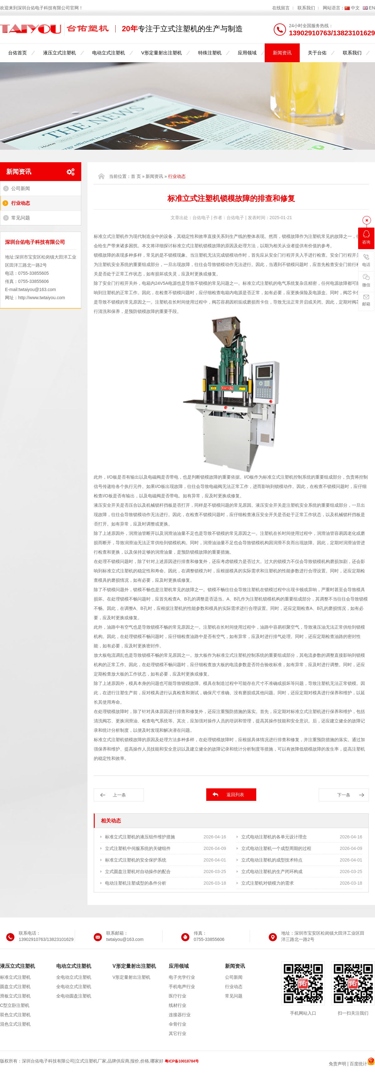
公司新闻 (20, 188)
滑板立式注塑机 (15, 995)
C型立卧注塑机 (14, 1005)
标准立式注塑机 (15, 977)
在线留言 (281, 7)
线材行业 (177, 1005)
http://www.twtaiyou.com (41, 297)
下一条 (343, 794)
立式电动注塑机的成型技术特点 (271, 859)
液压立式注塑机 (59, 52)
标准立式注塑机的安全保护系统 (135, 859)
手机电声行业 (182, 986)
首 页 (136, 176)
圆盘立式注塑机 (15, 986)
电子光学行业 (182, 977)
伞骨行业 (177, 1024)
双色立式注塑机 (15, 1014)
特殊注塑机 (210, 52)
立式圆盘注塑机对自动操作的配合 (138, 871)
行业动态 (20, 203)
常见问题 (20, 217)
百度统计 (358, 1063)
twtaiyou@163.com (37, 289)
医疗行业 (177, 995)
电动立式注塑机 (108, 52)
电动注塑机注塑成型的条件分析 (135, 883)
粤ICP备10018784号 (182, 1061)
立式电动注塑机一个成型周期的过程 (276, 848)
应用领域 (247, 52)
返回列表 (235, 794)
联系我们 (306, 7)
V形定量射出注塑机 (161, 52)
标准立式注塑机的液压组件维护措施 (140, 836)
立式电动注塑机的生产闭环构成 (271, 871)
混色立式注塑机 (15, 1024)
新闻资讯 (282, 52)
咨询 (366, 237)
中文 (355, 7)
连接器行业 (180, 1014)
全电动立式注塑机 (73, 977)
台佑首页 (17, 52)
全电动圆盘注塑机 (73, 995)
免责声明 (337, 1063)
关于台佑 (317, 52)
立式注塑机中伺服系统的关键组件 (138, 848)
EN (372, 7)
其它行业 (177, 1033)
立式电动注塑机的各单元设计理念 (274, 836)
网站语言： (334, 7)
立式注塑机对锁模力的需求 (267, 883)
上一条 (119, 794)
